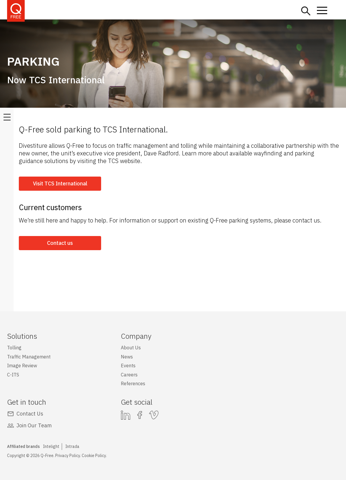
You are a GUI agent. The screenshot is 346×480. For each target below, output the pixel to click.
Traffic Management (29, 357)
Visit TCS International (60, 183)
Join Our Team (34, 425)
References (133, 383)
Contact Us (29, 413)
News (127, 357)
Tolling (14, 348)
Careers (129, 375)
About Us (131, 348)
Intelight (51, 446)
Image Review (22, 365)
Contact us (60, 243)
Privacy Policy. (68, 455)
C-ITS (13, 375)
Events (128, 365)
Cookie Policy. (94, 455)
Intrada (72, 446)
